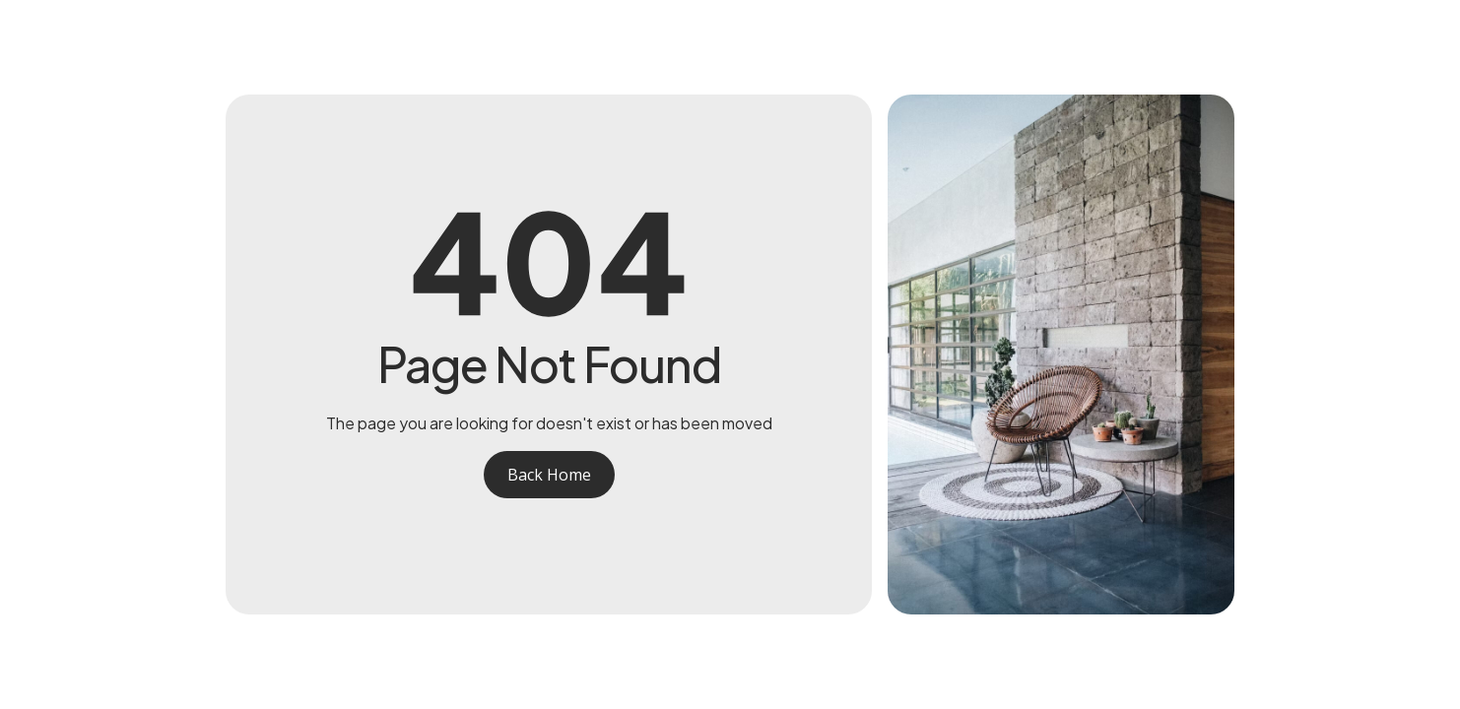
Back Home (549, 474)
